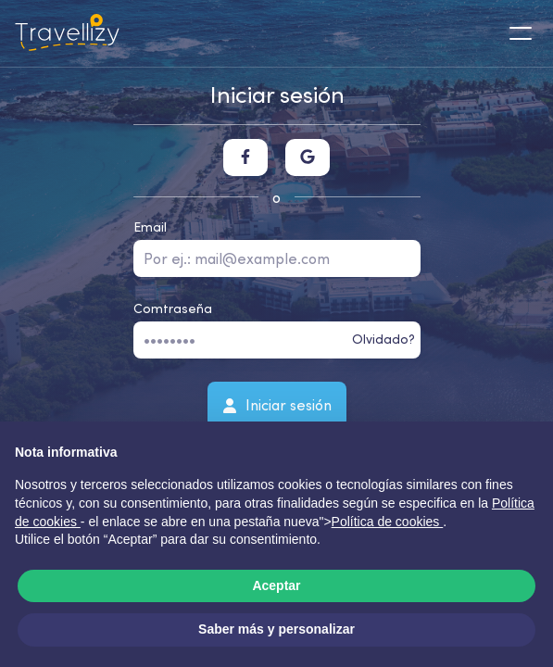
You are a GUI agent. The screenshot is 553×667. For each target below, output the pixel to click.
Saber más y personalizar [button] (276, 629)
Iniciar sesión (277, 404)
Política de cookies (388, 521)
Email (150, 227)
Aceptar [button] (276, 585)
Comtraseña (172, 308)
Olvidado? (383, 339)
